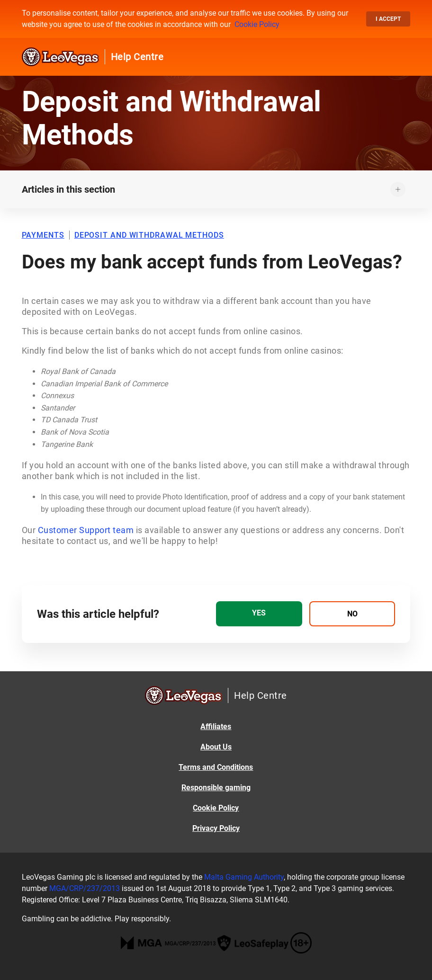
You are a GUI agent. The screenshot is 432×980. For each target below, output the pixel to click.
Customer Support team (86, 530)
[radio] (259, 613)
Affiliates (215, 726)
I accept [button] (388, 19)
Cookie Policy (256, 24)
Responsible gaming (216, 787)
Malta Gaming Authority (244, 877)
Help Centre (137, 56)
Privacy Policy (216, 828)
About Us (216, 746)
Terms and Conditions (216, 767)
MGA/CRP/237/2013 (84, 888)
